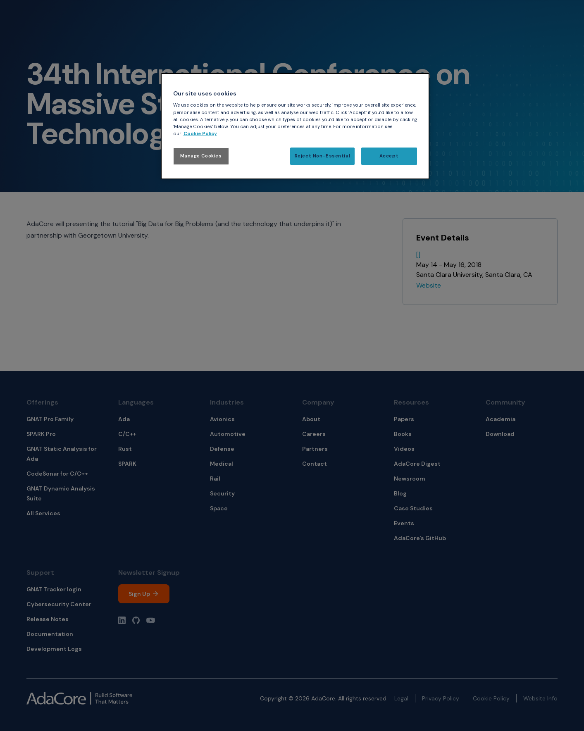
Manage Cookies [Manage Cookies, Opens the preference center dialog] (201, 156)
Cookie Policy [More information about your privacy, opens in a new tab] (200, 134)
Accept (388, 156)
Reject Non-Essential (322, 156)
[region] (295, 126)
